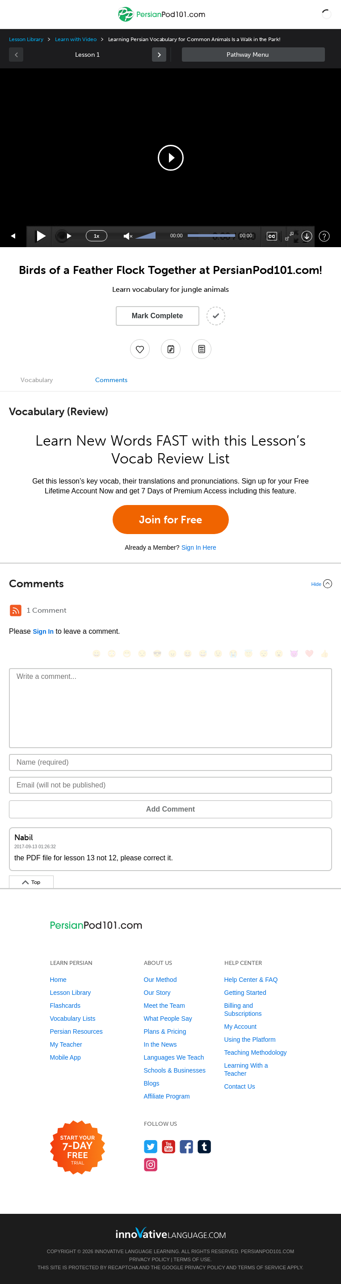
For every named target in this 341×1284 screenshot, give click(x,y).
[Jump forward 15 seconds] (69, 236)
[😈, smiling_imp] (294, 653)
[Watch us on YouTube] (169, 1146)
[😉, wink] (218, 653)
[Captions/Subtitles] (272, 236)
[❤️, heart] (309, 653)
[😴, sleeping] (263, 653)
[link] (159, 54)
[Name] (170, 762)
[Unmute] (128, 236)
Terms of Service (262, 1267)
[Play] (41, 236)
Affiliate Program (167, 1096)
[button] (326, 14)
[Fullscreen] (289, 236)
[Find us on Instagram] (151, 1164)
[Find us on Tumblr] (204, 1146)
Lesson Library (26, 39)
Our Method (160, 979)
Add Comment (170, 809)
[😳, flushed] (111, 653)
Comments (111, 380)
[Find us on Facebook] (187, 1146)
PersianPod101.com (267, 1251)
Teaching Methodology (255, 1052)
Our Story (157, 992)
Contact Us (239, 1086)
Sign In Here (198, 547)
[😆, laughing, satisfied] (187, 653)
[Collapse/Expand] (170, 584)
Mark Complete (157, 316)
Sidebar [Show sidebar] (253, 54)
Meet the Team (164, 1005)
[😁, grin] (127, 653)
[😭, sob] (233, 653)
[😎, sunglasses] (157, 653)
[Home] (163, 21)
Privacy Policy (149, 1259)
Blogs (152, 1083)
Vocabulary (37, 380)
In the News (160, 1044)
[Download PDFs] (201, 349)
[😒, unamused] (142, 653)
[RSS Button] (15, 610)
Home (58, 979)
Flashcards (65, 1005)
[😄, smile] (96, 653)
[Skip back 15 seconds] (13, 236)
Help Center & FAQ (251, 979)
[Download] (306, 236)
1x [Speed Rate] (96, 236)
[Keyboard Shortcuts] (324, 236)
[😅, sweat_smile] (202, 653)
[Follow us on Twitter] (151, 1146)
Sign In (43, 631)
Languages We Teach (174, 1057)
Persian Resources (76, 1031)
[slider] (146, 236)
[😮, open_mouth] (278, 653)
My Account (240, 1026)
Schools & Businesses (175, 1070)
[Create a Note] (171, 349)
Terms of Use (191, 1259)
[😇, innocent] (248, 653)
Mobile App (65, 1057)
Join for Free (170, 519)
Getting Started (245, 992)
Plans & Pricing (165, 1031)
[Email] (170, 785)
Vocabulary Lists (73, 1018)
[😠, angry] (172, 653)
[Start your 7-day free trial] (77, 1147)
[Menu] (14, 14)
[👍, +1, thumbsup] (324, 653)
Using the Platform (250, 1039)
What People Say (168, 1018)
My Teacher (66, 1044)
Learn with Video (75, 39)
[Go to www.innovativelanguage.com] (171, 1232)
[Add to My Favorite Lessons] (140, 349)
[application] (170, 157)
